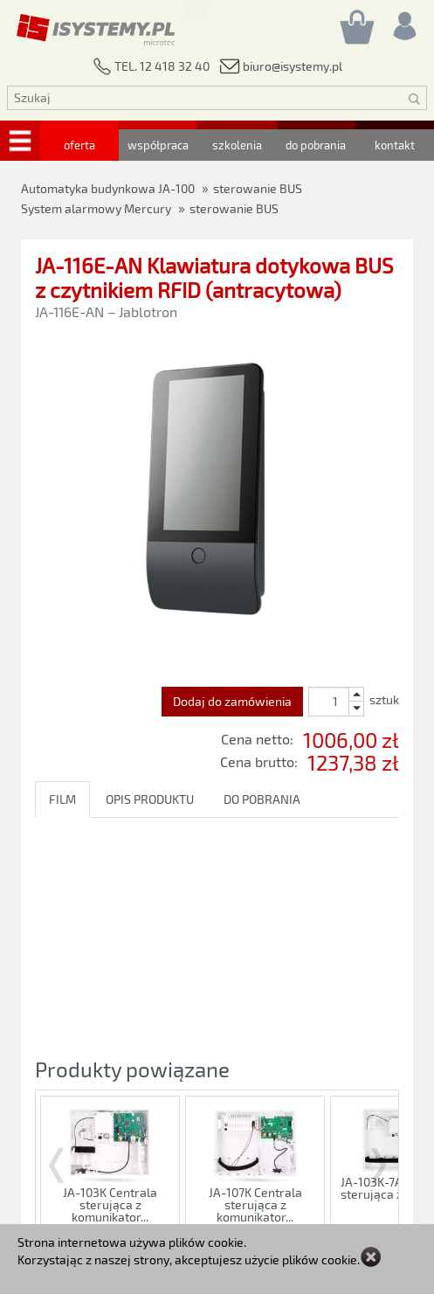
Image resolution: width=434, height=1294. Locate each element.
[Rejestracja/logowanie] (403, 21)
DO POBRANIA (262, 799)
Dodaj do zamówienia (232, 701)
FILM (62, 799)
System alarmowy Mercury (96, 208)
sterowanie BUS (234, 208)
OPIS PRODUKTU (150, 799)
